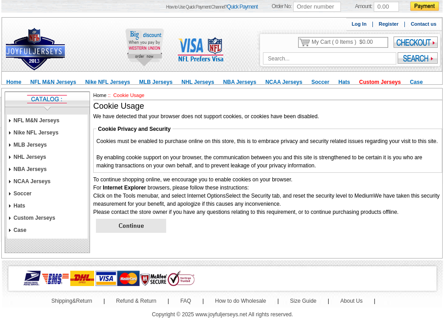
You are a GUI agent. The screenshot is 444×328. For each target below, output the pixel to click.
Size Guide (303, 301)
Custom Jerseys (380, 82)
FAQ (185, 301)
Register (389, 24)
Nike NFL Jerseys (107, 82)
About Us (351, 301)
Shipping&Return (71, 301)
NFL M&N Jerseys (53, 82)
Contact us (423, 24)
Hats (344, 82)
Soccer (320, 82)
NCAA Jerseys (283, 82)
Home (13, 82)
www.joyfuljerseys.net (221, 314)
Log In (359, 24)
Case (416, 82)
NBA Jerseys (240, 82)
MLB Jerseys (155, 82)
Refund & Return (136, 301)
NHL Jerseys (197, 82)
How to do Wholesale (240, 301)
